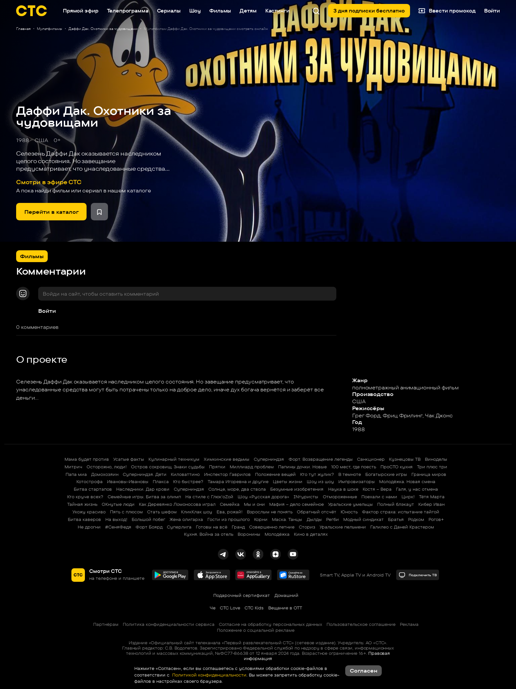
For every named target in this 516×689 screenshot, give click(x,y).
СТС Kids (254, 607)
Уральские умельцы (350, 504)
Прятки (217, 466)
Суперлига (179, 526)
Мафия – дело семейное (296, 504)
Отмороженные (340, 496)
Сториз (307, 526)
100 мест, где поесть (353, 466)
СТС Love (230, 607)
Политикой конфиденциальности (208, 674)
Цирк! (408, 496)
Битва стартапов (93, 489)
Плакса (161, 481)
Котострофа (89, 481)
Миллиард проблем (252, 466)
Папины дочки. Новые (302, 466)
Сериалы (169, 11)
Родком (416, 519)
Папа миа (76, 474)
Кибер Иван (431, 504)
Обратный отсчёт (316, 511)
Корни (261, 519)
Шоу (195, 11)
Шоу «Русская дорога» (263, 496)
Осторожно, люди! (107, 466)
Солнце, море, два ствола (237, 489)
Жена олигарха (186, 519)
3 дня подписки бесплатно (369, 11)
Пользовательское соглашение (361, 624)
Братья (396, 519)
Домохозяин (104, 474)
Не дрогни (89, 526)
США (41, 140)
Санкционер (371, 459)
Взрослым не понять (270, 511)
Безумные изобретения (296, 489)
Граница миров (428, 474)
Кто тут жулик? (317, 474)
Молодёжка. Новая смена (407, 481)
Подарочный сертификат (241, 595)
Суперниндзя (269, 459)
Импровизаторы (356, 481)
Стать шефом (162, 511)
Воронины (249, 534)
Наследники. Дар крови (142, 489)
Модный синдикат (363, 519)
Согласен (363, 670)
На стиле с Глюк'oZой (209, 496)
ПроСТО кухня (396, 466)
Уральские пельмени (343, 526)
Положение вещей (275, 474)
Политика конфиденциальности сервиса (169, 624)
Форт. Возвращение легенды (321, 459)
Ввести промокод (447, 10)
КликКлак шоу (196, 511)
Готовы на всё (211, 526)
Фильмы (220, 11)
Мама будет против (86, 459)
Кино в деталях (311, 534)
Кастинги (277, 11)
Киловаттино (185, 474)
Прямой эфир (80, 11)
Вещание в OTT (285, 607)
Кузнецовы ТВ (405, 459)
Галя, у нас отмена (417, 489)
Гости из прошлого (228, 519)
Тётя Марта (432, 496)
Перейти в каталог (51, 212)
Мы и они (254, 504)
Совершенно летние (272, 526)
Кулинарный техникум (173, 459)
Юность (349, 511)
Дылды (314, 519)
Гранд (238, 526)
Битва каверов (84, 519)
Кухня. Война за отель (208, 534)
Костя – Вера (377, 489)
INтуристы (306, 496)
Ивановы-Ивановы (127, 481)
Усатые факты (128, 459)
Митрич (73, 466)
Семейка (230, 504)
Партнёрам (105, 624)
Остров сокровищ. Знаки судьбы (168, 466)
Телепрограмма (127, 11)
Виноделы (436, 459)
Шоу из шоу (320, 481)
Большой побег (148, 519)
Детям (248, 11)
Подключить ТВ (418, 575)
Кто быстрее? (188, 481)
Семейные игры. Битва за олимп (144, 496)
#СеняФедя (118, 526)
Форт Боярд (149, 526)
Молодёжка (277, 534)
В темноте (349, 474)
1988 (22, 140)
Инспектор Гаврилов (227, 474)
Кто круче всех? (85, 496)
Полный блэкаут (395, 504)
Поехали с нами (379, 496)
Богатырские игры (386, 474)
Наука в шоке (343, 489)
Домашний (286, 595)
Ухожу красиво (89, 511)
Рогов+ (436, 519)
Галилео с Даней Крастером (402, 526)
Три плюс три (432, 466)
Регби (332, 519)
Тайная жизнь (82, 504)
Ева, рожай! (230, 511)
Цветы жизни (287, 481)
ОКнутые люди (118, 504)
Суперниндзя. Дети (145, 474)
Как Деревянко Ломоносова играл (177, 504)
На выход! (116, 519)
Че (213, 607)
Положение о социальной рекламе (256, 630)
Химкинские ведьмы (226, 459)
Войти (47, 311)
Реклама (409, 624)
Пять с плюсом (126, 511)
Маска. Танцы (287, 519)
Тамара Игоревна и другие (238, 481)
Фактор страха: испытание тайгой (400, 511)
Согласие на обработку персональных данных (270, 624)
